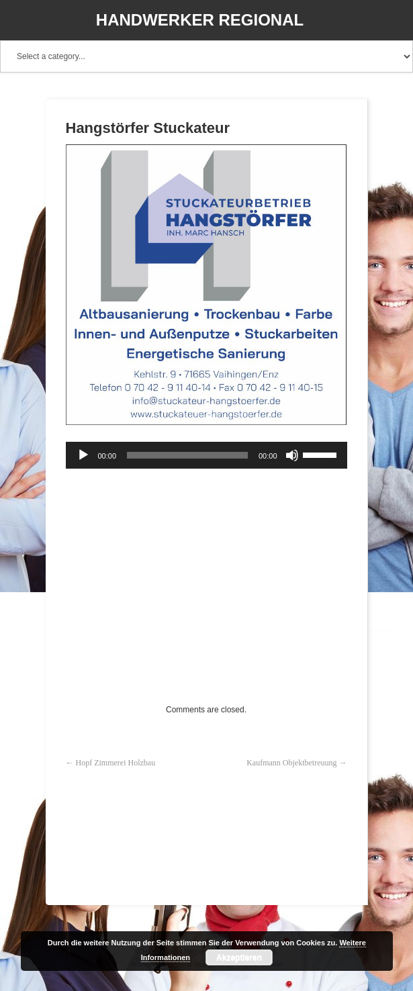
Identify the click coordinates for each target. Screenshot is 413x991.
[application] (206, 455)
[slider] (187, 455)
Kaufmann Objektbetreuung (291, 762)
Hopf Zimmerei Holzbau (116, 762)
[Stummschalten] (292, 455)
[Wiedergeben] (83, 455)
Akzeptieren (239, 957)
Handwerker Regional (200, 20)
